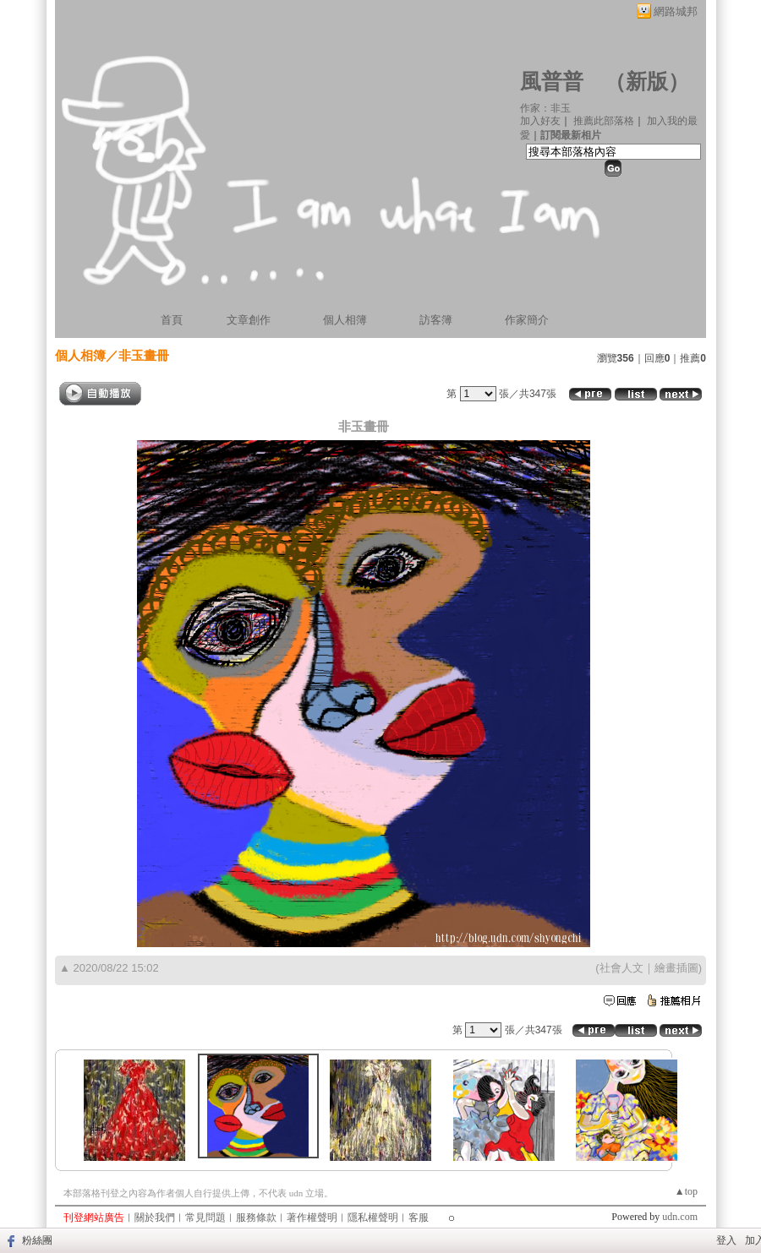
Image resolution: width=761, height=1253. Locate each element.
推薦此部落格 (603, 121)
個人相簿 (345, 319)
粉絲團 (37, 1240)
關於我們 (154, 1217)
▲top (686, 1191)
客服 (418, 1217)
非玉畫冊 (143, 355)
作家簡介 (527, 319)
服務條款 (256, 1217)
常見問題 (205, 1217)
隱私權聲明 (373, 1217)
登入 (726, 1240)
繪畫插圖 (676, 968)
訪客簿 (435, 319)
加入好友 (540, 121)
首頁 (172, 319)
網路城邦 (676, 11)
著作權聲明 (312, 1217)
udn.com (680, 1217)
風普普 (551, 81)
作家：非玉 (545, 108)
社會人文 (621, 968)
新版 (647, 81)
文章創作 (249, 319)
